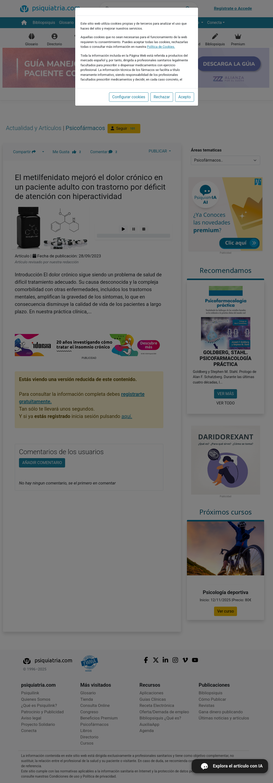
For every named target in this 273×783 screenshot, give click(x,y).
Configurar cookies (128, 97)
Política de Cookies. (161, 47)
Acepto (184, 97)
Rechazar (162, 97)
